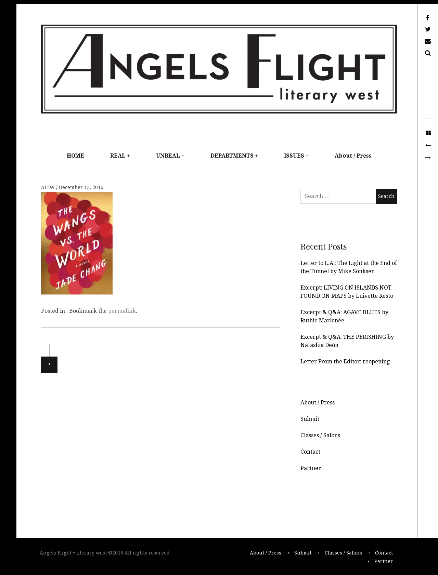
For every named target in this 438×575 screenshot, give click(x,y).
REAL (118, 155)
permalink (122, 311)
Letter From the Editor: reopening (345, 361)
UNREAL (168, 155)
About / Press (353, 155)
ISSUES (294, 155)
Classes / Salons (320, 435)
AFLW (48, 187)
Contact (310, 452)
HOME (75, 155)
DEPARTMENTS (232, 155)
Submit (309, 419)
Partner (310, 468)
